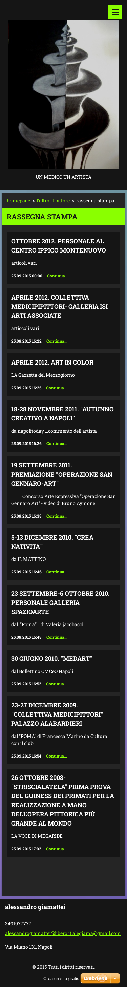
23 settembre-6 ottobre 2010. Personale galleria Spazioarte (60, 602)
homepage (18, 200)
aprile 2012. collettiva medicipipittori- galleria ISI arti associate (59, 306)
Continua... (57, 275)
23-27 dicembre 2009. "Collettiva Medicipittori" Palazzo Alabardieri (57, 714)
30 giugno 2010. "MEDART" (51, 658)
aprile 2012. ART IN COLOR (52, 362)
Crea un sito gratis (61, 978)
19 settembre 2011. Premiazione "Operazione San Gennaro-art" (61, 474)
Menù (115, 12)
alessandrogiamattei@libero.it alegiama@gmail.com (63, 933)
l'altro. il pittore (53, 200)
